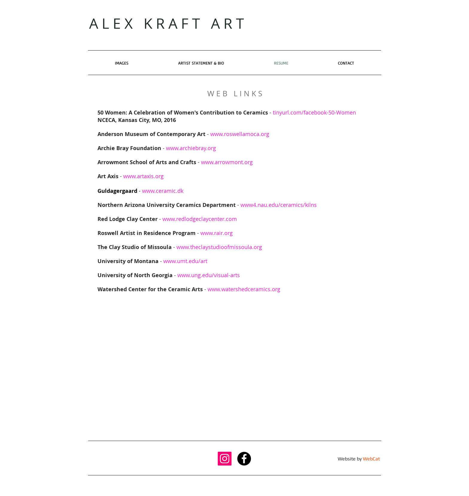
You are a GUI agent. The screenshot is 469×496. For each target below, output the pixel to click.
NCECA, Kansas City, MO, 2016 (137, 120)
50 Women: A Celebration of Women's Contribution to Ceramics (183, 112)
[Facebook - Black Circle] (244, 459)
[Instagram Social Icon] (225, 459)
